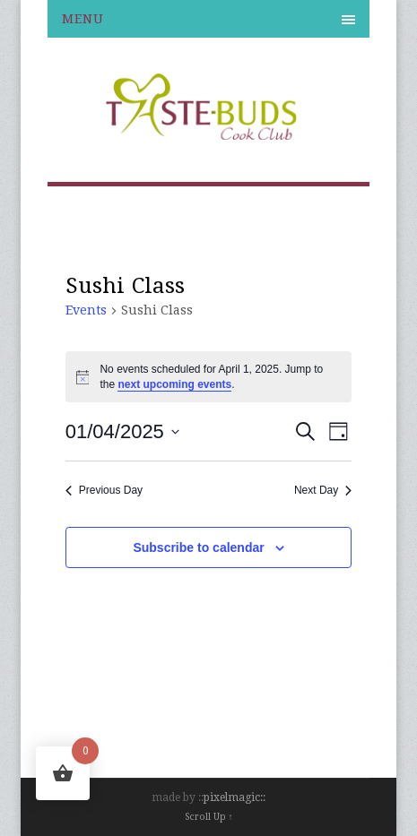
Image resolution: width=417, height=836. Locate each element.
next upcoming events (174, 384)
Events (86, 310)
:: (262, 797)
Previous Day (104, 490)
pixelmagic (232, 797)
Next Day (323, 490)
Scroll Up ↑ (209, 817)
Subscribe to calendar (198, 547)
